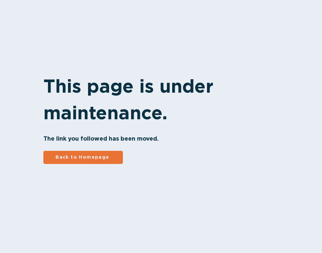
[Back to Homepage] (83, 157)
